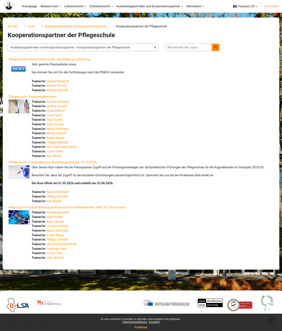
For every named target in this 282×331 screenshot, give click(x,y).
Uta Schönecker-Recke (70, 150)
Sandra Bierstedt (65, 82)
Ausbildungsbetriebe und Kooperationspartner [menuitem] (148, 6)
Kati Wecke (62, 159)
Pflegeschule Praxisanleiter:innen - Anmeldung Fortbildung (56, 59)
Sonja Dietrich (64, 112)
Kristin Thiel (62, 264)
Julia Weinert (63, 269)
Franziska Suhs (65, 259)
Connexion (271, 6)
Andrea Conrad (64, 87)
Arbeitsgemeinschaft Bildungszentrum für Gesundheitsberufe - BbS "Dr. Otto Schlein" (74, 216)
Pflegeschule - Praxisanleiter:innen (40, 98)
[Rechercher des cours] (195, 48)
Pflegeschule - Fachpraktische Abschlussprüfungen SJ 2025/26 (60, 165)
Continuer (141, 327)
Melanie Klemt (64, 136)
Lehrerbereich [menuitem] (73, 6)
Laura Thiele (62, 154)
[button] (245, 6)
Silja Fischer (62, 122)
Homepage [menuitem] (29, 6)
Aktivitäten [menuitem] (193, 6)
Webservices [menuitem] (49, 6)
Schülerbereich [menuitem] (99, 6)
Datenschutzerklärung (134, 322)
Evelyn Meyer (63, 140)
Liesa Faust (62, 117)
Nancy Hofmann (65, 131)
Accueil (20, 26)
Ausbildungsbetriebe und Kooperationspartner (85, 26)
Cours (39, 26)
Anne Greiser (63, 126)
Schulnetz (154, 322)
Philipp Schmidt (65, 91)
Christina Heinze (65, 236)
